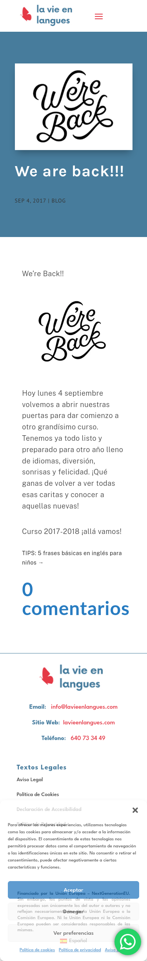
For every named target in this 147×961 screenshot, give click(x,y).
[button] (135, 810)
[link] (48, 15)
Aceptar (73, 890)
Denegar (73, 911)
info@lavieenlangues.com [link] (84, 707)
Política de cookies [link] (37, 950)
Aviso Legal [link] (30, 779)
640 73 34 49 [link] (88, 739)
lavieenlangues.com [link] (89, 723)
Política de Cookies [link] (38, 794)
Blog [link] (58, 200)
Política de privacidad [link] (80, 950)
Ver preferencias (73, 933)
